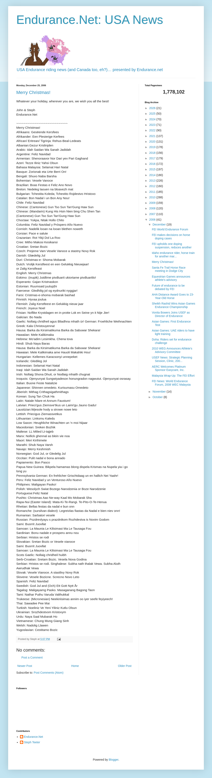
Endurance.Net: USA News (89, 20)
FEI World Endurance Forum (170, 229)
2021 (152, 136)
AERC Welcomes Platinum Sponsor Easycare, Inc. (169, 368)
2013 (152, 180)
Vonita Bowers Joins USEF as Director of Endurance (171, 314)
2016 (152, 163)
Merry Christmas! (33, 92)
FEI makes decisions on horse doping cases (171, 236)
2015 (152, 169)
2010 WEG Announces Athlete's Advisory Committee (172, 350)
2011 (152, 191)
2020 (152, 141)
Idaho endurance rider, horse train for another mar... (173, 254)
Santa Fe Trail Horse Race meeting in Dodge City (169, 269)
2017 (152, 158)
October (157, 397)
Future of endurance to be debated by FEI (168, 287)
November (159, 391)
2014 (152, 175)
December (159, 224)
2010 (152, 197)
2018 (152, 152)
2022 (152, 130)
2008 (152, 208)
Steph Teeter (32, 742)
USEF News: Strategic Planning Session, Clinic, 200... (172, 359)
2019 (152, 147)
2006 (152, 219)
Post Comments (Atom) (48, 672)
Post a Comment (32, 657)
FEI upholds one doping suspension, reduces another (172, 245)
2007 (152, 214)
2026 (152, 108)
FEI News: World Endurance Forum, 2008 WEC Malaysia (171, 383)
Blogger (113, 759)
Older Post (124, 665)
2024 (152, 119)
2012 (152, 186)
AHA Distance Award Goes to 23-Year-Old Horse (173, 296)
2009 (152, 202)
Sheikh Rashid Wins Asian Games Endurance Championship (173, 305)
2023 (152, 124)
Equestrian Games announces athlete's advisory (171, 278)
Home (75, 665)
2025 (152, 113)
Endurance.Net (33, 736)
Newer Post (24, 665)
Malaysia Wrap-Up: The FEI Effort (173, 375)
